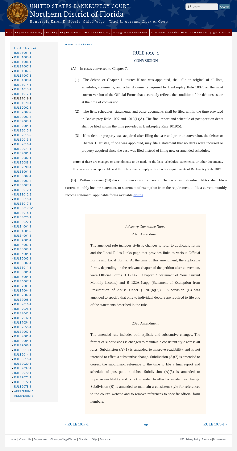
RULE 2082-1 (22, 158)
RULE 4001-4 (22, 240)
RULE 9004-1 (22, 341)
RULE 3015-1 (22, 199)
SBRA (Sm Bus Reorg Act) (96, 32)
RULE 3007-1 (22, 185)
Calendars (173, 32)
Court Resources (199, 32)
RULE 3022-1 (22, 222)
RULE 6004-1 (22, 277)
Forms (184, 32)
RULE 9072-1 (22, 382)
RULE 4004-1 (22, 254)
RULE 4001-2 (22, 231)
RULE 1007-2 (22, 71)
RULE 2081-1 (22, 153)
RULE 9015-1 (22, 359)
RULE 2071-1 (22, 149)
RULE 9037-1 (22, 368)
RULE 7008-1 (22, 299)
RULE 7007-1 (22, 295)
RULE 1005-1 (22, 57)
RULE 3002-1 (22, 176)
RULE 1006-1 (22, 62)
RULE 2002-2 (22, 112)
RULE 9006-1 (22, 345)
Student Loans (158, 32)
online (138, 195)
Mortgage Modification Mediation (130, 32)
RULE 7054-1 (22, 322)
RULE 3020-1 (22, 217)
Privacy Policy (193, 439)
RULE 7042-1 (22, 318)
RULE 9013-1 (22, 350)
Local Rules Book (83, 44)
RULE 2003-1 (22, 121)
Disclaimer (105, 439)
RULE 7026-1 (22, 309)
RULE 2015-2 (22, 135)
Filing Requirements (70, 32)
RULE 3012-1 (22, 190)
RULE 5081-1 (22, 272)
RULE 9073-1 (22, 386)
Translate (207, 439)
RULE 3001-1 (22, 171)
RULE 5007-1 (22, 263)
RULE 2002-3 (22, 117)
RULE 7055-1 (22, 327)
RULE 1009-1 (22, 80)
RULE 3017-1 (22, 203)
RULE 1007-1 (22, 66)
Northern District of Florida (77, 14)
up (146, 424)
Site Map (83, 439)
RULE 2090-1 (22, 167)
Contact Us (225, 32)
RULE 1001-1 (22, 52)
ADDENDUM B (23, 395)
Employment (40, 439)
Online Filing (50, 32)
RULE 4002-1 (22, 245)
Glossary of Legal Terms (63, 439)
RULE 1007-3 (22, 75)
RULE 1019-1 (22, 98)
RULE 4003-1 (22, 249)
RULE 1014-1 (22, 85)
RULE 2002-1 (22, 107)
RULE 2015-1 (22, 130)
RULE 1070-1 (22, 103)
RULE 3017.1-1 (24, 208)
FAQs (94, 439)
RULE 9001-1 (22, 336)
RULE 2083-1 (22, 162)
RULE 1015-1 (22, 89)
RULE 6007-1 (22, 281)
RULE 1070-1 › (215, 424)
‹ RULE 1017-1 (77, 424)
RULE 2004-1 (22, 126)
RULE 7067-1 (22, 331)
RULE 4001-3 (22, 235)
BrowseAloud (220, 439)
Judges (213, 32)
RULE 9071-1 (22, 377)
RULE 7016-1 (22, 304)
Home (9, 32)
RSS (182, 439)
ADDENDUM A (23, 391)
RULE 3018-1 (22, 213)
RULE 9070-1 (22, 373)
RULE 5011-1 (22, 267)
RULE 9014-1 (22, 354)
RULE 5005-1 (22, 258)
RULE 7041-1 (22, 313)
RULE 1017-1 (22, 94)
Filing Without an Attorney (28, 32)
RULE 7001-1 (22, 286)
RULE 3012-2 (22, 194)
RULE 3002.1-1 (24, 181)
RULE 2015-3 (22, 139)
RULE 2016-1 (22, 144)
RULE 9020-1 (22, 363)
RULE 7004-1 (22, 290)
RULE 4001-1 (22, 226)
